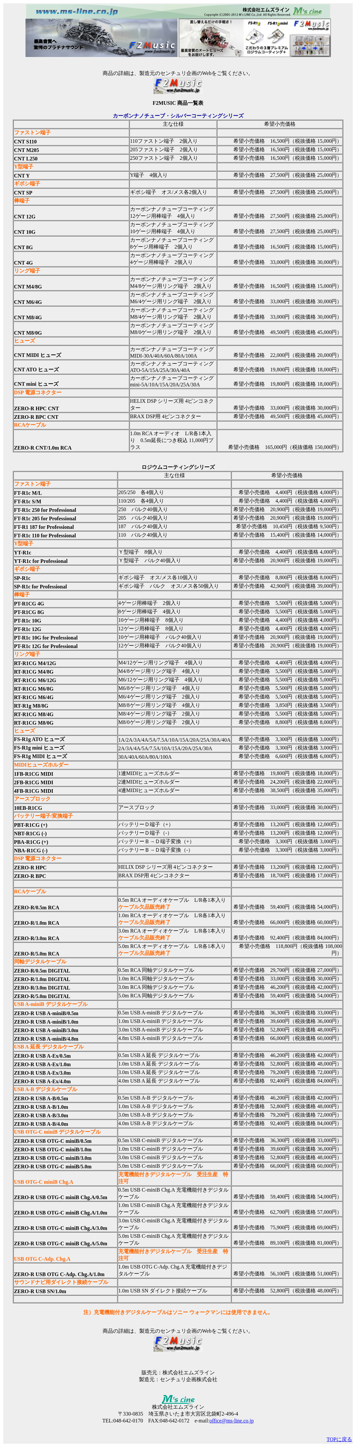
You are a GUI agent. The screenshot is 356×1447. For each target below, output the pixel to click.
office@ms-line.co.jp (232, 1420)
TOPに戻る (339, 1439)
